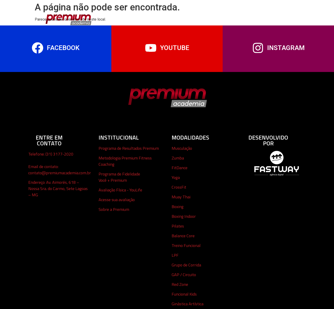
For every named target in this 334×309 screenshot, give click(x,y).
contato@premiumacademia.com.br (59, 173)
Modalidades (137, 17)
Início (113, 17)
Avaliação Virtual (221, 17)
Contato (252, 17)
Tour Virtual (187, 17)
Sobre (272, 17)
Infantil (162, 17)
